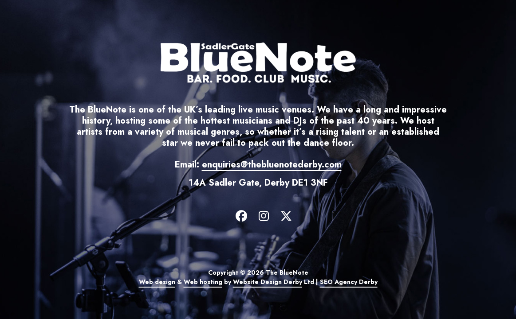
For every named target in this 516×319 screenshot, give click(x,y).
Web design (157, 281)
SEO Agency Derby (349, 281)
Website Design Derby (267, 281)
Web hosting (203, 281)
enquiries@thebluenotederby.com (272, 164)
